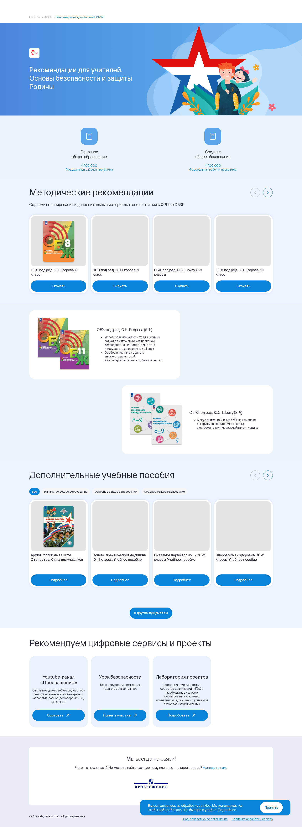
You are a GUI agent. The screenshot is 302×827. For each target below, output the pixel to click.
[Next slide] (268, 192)
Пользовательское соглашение (205, 819)
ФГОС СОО (213, 165)
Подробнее (227, 810)
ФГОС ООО (89, 165)
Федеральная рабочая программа (89, 169)
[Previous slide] (255, 192)
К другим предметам (151, 613)
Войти (243, 6)
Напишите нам (214, 767)
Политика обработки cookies (252, 819)
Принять (271, 807)
